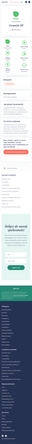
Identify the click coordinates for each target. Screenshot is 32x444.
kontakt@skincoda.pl (8, 438)
